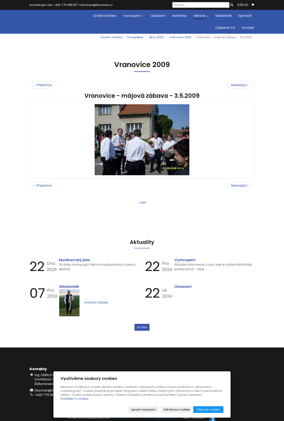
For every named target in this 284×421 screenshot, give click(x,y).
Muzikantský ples (74, 259)
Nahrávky (179, 15)
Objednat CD (225, 27)
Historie (201, 15)
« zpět (142, 202)
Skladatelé (223, 15)
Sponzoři (244, 15)
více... (201, 269)
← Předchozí (42, 85)
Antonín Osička (96, 302)
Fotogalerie (135, 37)
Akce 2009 (156, 37)
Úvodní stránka (104, 15)
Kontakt (248, 27)
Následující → (241, 85)
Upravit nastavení (143, 410)
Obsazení (158, 15)
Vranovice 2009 (180, 37)
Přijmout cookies (208, 410)
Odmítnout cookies (176, 410)
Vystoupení (133, 15)
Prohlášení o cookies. (75, 399)
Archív (142, 327)
